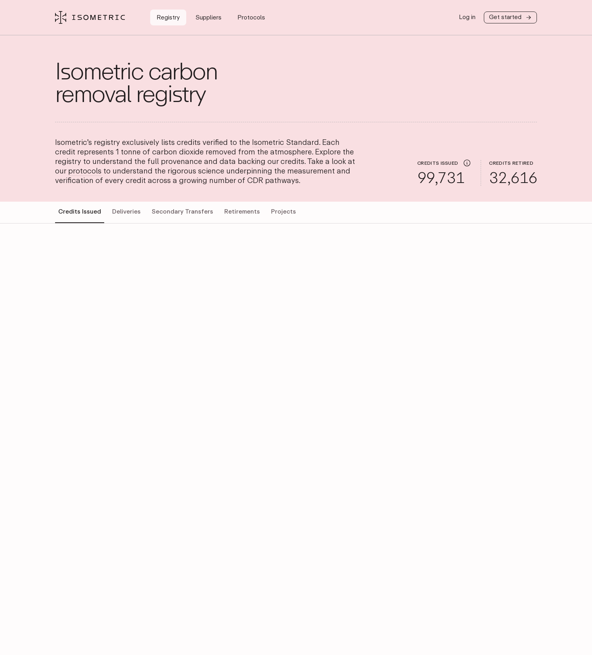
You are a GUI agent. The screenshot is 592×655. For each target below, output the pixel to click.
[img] (467, 163)
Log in (467, 17)
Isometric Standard (285, 142)
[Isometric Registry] (90, 17)
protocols (84, 171)
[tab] (79, 212)
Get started (510, 17)
